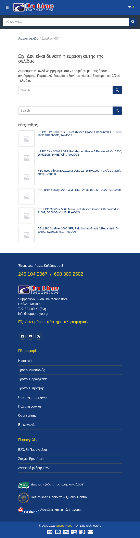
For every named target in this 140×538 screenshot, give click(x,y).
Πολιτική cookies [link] (30, 406)
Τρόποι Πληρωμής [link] (31, 388)
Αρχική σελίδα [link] (28, 38)
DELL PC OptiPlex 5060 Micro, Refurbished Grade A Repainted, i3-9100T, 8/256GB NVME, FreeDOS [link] (79, 211)
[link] (26, 138)
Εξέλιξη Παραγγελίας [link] (33, 449)
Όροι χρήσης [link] (27, 415)
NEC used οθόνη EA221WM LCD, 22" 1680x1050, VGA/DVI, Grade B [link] (80, 191)
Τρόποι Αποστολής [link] (31, 370)
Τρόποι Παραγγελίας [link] (32, 379)
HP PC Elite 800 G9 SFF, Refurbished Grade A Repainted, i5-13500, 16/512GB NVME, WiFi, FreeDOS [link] (80, 153)
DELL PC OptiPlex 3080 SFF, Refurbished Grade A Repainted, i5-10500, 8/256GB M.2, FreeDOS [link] (78, 230)
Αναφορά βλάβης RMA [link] (34, 468)
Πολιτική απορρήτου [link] (32, 397)
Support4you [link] (64, 525)
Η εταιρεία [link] (25, 361)
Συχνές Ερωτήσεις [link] (31, 459)
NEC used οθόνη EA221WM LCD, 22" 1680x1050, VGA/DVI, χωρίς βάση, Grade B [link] (79, 172)
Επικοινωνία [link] (27, 424)
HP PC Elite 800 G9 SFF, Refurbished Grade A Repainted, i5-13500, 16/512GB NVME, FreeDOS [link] (80, 133)
